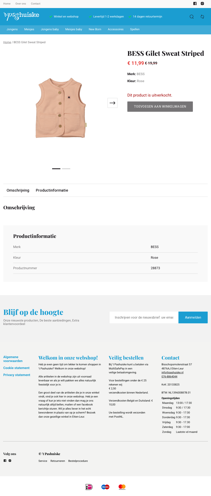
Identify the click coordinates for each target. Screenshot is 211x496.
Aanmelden (193, 317)
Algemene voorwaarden (12, 359)
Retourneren (57, 461)
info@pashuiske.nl (172, 372)
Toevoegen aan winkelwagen (160, 106)
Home (7, 3)
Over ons (20, 3)
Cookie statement (16, 368)
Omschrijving (18, 190)
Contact (35, 3)
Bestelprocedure (78, 461)
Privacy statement (16, 375)
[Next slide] (112, 103)
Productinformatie (52, 190)
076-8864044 (169, 376)
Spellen (135, 29)
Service (43, 461)
